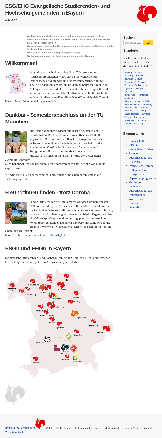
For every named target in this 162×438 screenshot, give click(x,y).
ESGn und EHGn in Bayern (38, 248)
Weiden (127, 123)
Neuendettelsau (131, 114)
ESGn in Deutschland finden (141, 147)
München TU (146, 107)
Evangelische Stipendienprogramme (142, 176)
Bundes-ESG (136, 141)
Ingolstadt (129, 88)
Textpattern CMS (14, 432)
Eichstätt (142, 82)
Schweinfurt (142, 120)
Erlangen (128, 85)
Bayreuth (128, 79)
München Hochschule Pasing (138, 104)
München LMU (131, 107)
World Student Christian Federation (138, 203)
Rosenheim (129, 120)
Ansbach (138, 72)
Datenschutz (27, 428)
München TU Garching (135, 111)
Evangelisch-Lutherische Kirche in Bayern (140, 157)
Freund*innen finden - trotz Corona (47, 192)
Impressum (12, 428)
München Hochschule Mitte (137, 101)
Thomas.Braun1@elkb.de (55, 235)
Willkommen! (21, 63)
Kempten (140, 88)
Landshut (128, 91)
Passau (127, 117)
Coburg (138, 79)
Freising (138, 85)
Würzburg (138, 123)
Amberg (128, 72)
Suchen (129, 37)
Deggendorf (129, 82)
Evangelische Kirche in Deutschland (141, 168)
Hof (146, 85)
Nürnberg (145, 114)
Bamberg (140, 75)
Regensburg (139, 117)
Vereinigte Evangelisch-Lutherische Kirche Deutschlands (140, 188)
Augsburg (128, 75)
